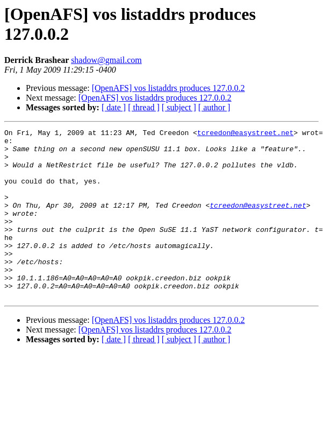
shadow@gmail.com (106, 60)
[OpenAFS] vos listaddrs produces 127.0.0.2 (168, 88)
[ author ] (214, 107)
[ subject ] (179, 107)
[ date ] (114, 107)
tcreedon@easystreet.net (245, 134)
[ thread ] (144, 107)
